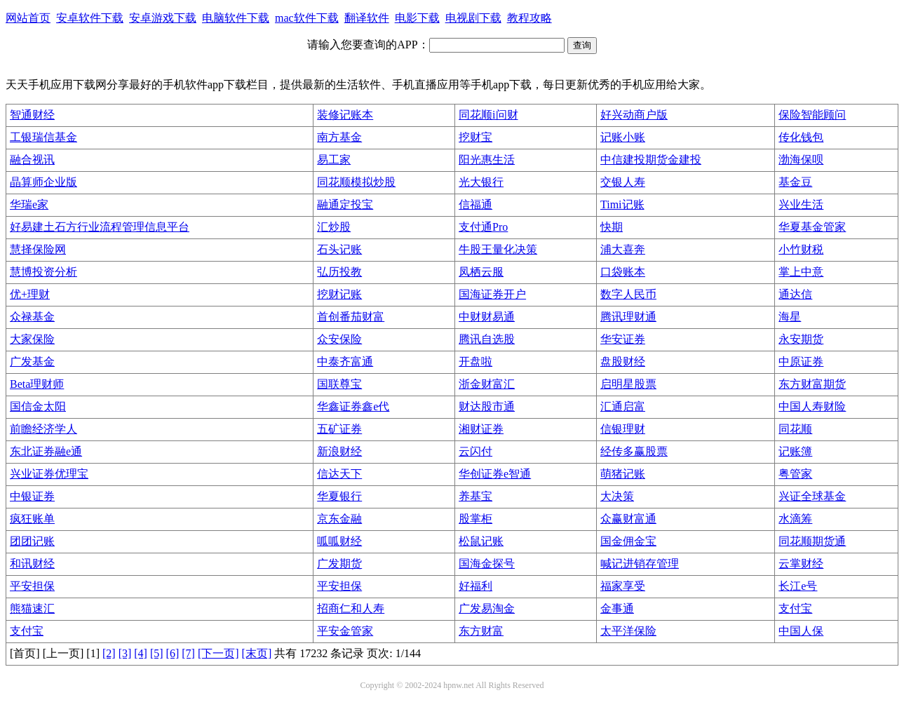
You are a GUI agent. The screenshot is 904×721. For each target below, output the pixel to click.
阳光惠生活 (487, 160)
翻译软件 (366, 18)
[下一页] (218, 653)
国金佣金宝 (628, 541)
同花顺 (795, 429)
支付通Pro (483, 227)
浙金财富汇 (487, 384)
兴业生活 (800, 204)
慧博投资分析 (43, 272)
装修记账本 (345, 115)
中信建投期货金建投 (650, 160)
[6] (173, 653)
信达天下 (339, 474)
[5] (156, 653)
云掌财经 (800, 564)
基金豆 (795, 182)
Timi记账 (622, 204)
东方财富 (481, 631)
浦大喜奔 (622, 249)
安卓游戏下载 (162, 18)
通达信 (795, 294)
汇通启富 (622, 406)
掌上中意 (800, 272)
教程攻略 (529, 18)
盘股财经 (622, 362)
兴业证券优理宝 (49, 474)
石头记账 (339, 249)
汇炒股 (334, 227)
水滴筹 (795, 519)
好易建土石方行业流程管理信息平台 (99, 227)
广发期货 (339, 564)
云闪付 (475, 451)
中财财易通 (487, 317)
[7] (188, 653)
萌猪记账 (622, 474)
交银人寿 (622, 182)
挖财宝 (475, 137)
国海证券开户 (492, 294)
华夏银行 (339, 496)
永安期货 (800, 339)
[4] (140, 653)
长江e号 (797, 586)
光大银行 (481, 182)
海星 (789, 317)
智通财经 (32, 115)
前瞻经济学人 (43, 429)
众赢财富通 (628, 519)
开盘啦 (475, 362)
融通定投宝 (345, 204)
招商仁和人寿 (350, 608)
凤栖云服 (481, 272)
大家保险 (32, 339)
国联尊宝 (339, 384)
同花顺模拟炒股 (356, 182)
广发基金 (32, 362)
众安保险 (339, 339)
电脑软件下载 (235, 18)
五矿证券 (339, 429)
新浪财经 (339, 451)
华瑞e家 (29, 204)
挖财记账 (339, 294)
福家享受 (622, 586)
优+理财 (30, 294)
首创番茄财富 (350, 317)
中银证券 (32, 496)
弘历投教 (339, 272)
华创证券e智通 (495, 474)
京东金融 (339, 519)
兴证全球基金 (812, 496)
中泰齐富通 (345, 362)
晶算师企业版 (43, 182)
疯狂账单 (32, 519)
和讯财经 (32, 564)
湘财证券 (481, 429)
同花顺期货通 (812, 541)
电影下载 (417, 18)
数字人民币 (628, 294)
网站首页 (28, 18)
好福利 (475, 586)
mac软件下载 (307, 18)
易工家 (334, 160)
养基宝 (475, 496)
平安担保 (32, 586)
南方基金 (339, 137)
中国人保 (800, 631)
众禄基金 (32, 317)
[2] (109, 653)
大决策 (617, 496)
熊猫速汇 (32, 608)
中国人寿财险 (812, 406)
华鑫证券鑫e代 (353, 406)
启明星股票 (628, 384)
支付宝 (795, 608)
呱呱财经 (339, 541)
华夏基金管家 (812, 227)
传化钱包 (800, 137)
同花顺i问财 (488, 115)
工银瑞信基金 (43, 137)
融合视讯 (32, 160)
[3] (125, 653)
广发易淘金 (487, 608)
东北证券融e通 (46, 451)
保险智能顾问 (812, 115)
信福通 (475, 204)
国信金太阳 (38, 406)
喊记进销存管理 (639, 564)
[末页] (257, 653)
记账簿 (795, 451)
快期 (611, 227)
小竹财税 (800, 249)
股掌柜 (475, 519)
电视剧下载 (473, 18)
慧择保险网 (38, 249)
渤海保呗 (800, 160)
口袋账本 (622, 272)
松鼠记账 (481, 541)
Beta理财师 (37, 384)
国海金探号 (487, 564)
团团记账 (32, 541)
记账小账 (622, 137)
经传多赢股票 (634, 451)
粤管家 (795, 474)
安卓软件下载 (89, 18)
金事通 (617, 608)
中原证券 (800, 362)
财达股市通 (487, 406)
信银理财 (622, 429)
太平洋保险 (628, 631)
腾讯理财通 (628, 317)
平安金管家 (345, 631)
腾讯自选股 (487, 339)
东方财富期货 (812, 384)
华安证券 (622, 339)
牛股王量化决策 (498, 249)
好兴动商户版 (634, 115)
